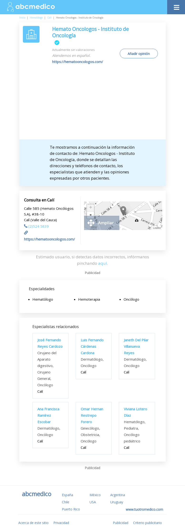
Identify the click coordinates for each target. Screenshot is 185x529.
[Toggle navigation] (176, 6)
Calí (49, 17)
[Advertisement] (96, 103)
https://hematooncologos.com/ (77, 61)
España (67, 495)
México (95, 495)
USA (93, 502)
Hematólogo (36, 17)
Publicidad (120, 522)
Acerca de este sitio (33, 522)
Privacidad (61, 522)
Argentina (117, 495)
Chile (65, 502)
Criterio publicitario (147, 522)
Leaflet (157, 227)
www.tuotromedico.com (144, 509)
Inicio (22, 17)
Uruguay (116, 502)
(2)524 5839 (36, 226)
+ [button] (90, 207)
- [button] (90, 215)
